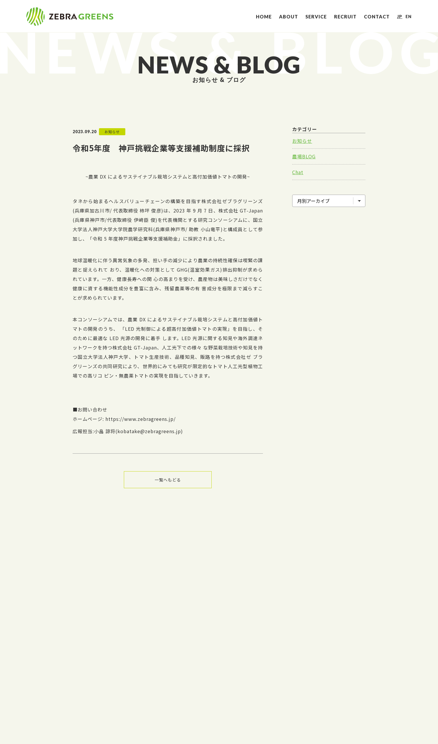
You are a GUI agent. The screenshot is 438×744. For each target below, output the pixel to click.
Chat (297, 172)
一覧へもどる (168, 480)
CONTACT (377, 16)
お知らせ (302, 141)
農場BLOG (304, 156)
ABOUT (288, 16)
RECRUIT (345, 16)
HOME (264, 16)
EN (409, 16)
